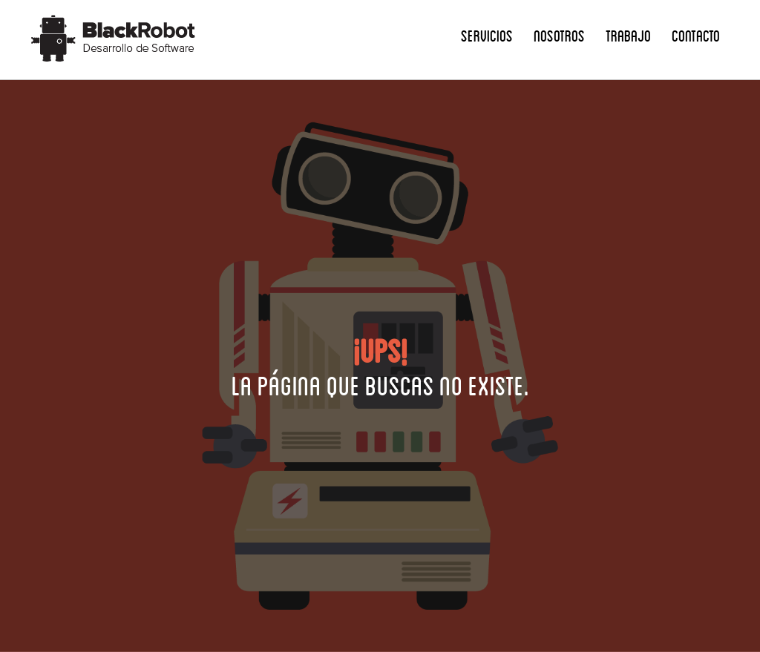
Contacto (696, 35)
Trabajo (628, 35)
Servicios (487, 35)
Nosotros (559, 35)
